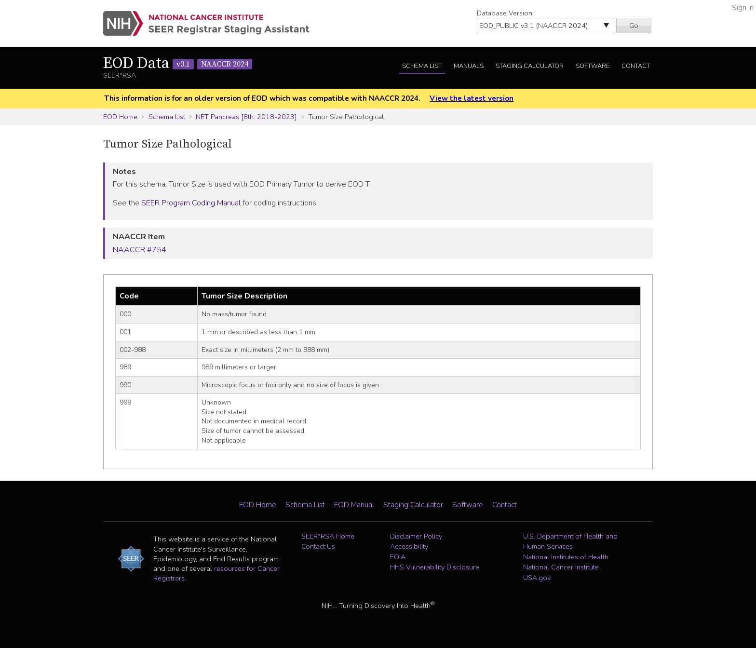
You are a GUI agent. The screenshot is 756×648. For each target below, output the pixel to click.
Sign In (743, 7)
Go (633, 25)
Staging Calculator (530, 66)
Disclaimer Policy (416, 536)
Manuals (469, 66)
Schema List (422, 66)
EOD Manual (354, 505)
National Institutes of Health (565, 557)
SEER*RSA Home (327, 536)
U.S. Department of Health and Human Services (570, 541)
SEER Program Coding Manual (191, 203)
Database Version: (505, 13)
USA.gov (537, 577)
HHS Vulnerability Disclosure (434, 567)
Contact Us (318, 546)
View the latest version (471, 98)
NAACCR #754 (139, 249)
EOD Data (177, 63)
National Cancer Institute (561, 567)
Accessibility (409, 546)
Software (592, 66)
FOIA (397, 557)
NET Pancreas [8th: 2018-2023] (246, 117)
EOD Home (120, 117)
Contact (635, 66)
